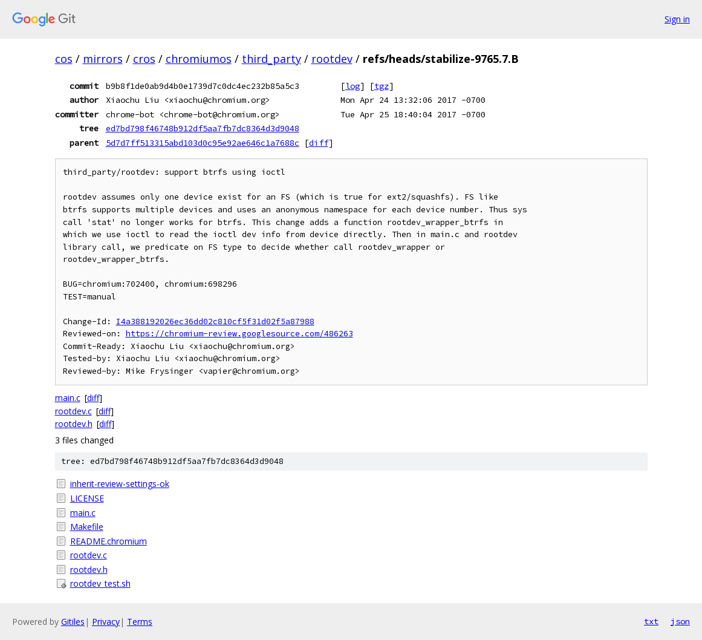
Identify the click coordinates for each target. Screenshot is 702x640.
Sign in (677, 19)
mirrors (103, 58)
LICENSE (87, 498)
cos (64, 58)
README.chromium (108, 541)
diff (318, 142)
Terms (139, 621)
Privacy (106, 621)
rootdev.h (74, 423)
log (352, 85)
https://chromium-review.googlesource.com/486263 (239, 333)
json (680, 621)
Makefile (86, 526)
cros (144, 58)
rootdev (332, 58)
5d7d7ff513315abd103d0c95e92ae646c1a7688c (202, 142)
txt (651, 621)
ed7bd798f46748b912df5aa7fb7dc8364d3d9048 (202, 128)
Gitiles (73, 621)
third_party (271, 58)
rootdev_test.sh (100, 583)
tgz (381, 85)
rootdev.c (73, 411)
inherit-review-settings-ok (119, 483)
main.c (67, 397)
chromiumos (199, 58)
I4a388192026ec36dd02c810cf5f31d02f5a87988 (215, 321)
